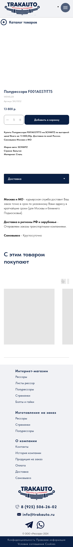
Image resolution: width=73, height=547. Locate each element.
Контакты (21, 446)
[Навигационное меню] (65, 7)
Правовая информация (50, 539)
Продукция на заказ (28, 459)
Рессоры (21, 377)
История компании (28, 453)
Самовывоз (23, 478)
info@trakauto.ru (39, 514)
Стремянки (22, 395)
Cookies (50, 543)
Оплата (20, 465)
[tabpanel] (36, 217)
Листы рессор (25, 383)
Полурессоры (24, 389)
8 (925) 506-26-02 (39, 506)
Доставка (21, 471)
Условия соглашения (31, 543)
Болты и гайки (24, 402)
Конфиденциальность (21, 539)
